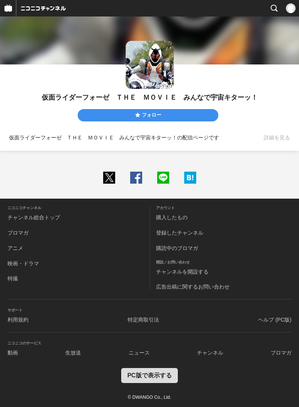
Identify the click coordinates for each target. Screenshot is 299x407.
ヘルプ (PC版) (274, 320)
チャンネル (210, 353)
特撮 (13, 278)
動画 (13, 353)
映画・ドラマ (23, 263)
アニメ (15, 248)
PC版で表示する (149, 375)
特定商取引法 (143, 320)
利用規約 (18, 320)
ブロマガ (18, 233)
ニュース (139, 353)
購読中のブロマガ (177, 248)
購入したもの (172, 217)
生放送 (73, 353)
